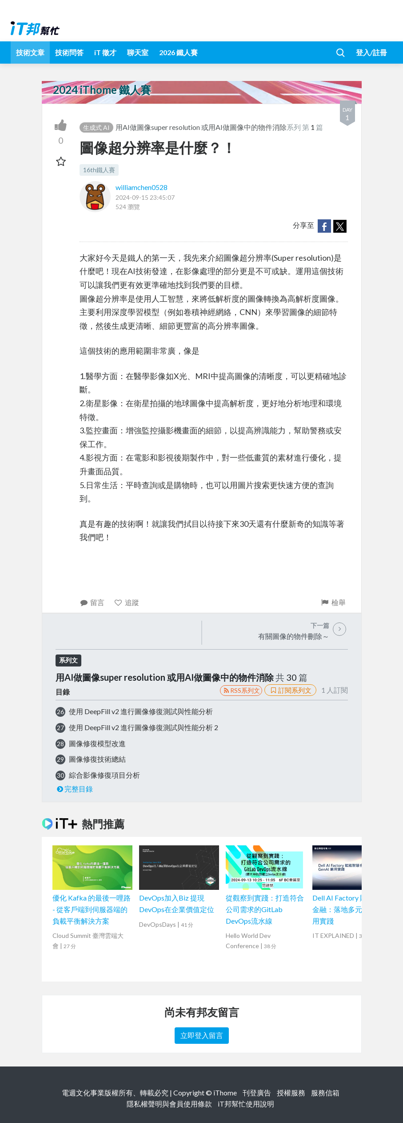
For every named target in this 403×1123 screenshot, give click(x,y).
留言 (92, 602)
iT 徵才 (105, 52)
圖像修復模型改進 (97, 743)
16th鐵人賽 (99, 170)
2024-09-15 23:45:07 (145, 197)
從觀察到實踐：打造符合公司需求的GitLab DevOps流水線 (265, 909)
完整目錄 (74, 788)
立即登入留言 (201, 1035)
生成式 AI (96, 127)
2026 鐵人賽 (178, 52)
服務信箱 (325, 1092)
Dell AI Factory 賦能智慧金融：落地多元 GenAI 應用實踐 (351, 909)
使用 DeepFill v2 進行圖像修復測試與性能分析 (141, 711)
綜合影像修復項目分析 (104, 775)
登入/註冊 (371, 52)
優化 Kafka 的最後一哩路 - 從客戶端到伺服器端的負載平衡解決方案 (91, 909)
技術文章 (30, 52)
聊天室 (137, 52)
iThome (225, 1092)
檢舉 (333, 602)
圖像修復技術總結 (97, 759)
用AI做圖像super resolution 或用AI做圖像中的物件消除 (201, 127)
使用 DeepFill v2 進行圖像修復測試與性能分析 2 (143, 727)
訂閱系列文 (290, 690)
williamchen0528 (142, 187)
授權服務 (291, 1092)
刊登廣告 (257, 1092)
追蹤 (126, 602)
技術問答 (69, 52)
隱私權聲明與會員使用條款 (169, 1103)
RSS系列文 (241, 690)
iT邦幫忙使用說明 (246, 1103)
